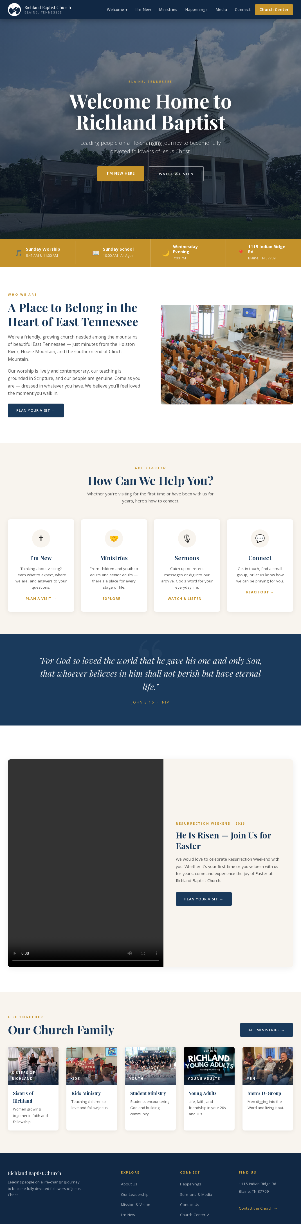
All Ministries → (266, 1029)
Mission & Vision (135, 1204)
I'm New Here (121, 173)
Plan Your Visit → (35, 410)
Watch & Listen (176, 173)
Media (221, 9)
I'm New (143, 9)
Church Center (274, 9)
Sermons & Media (196, 1194)
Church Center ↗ (195, 1214)
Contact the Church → (258, 1208)
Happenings (196, 9)
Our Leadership (135, 1194)
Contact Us (189, 1204)
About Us (129, 1184)
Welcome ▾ (117, 9)
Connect (243, 9)
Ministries (168, 9)
